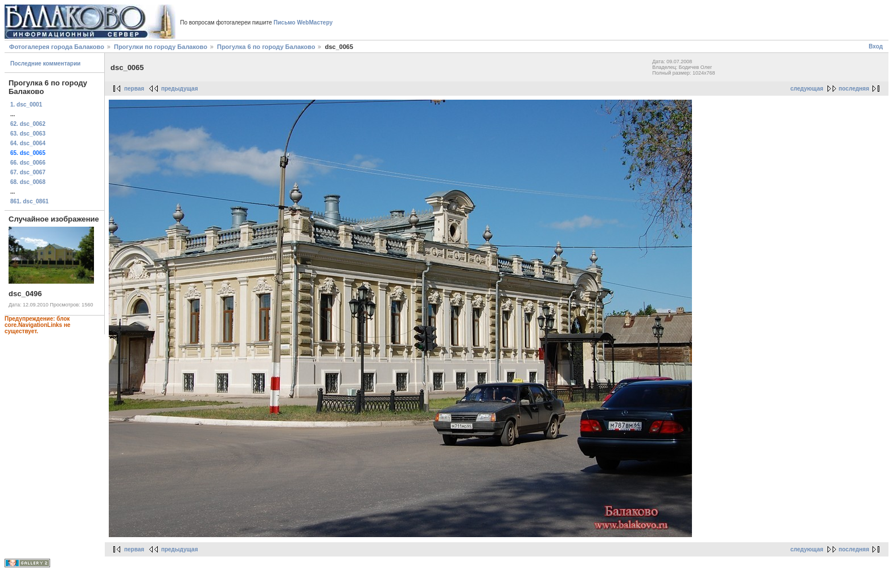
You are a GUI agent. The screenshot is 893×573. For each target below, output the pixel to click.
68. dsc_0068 (28, 182)
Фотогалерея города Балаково (56, 46)
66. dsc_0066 (28, 162)
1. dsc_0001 (26, 104)
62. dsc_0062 (28, 124)
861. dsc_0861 (29, 201)
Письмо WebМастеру (303, 22)
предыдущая (179, 88)
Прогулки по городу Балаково (160, 46)
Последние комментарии (45, 63)
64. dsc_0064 (28, 143)
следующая (807, 88)
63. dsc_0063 (28, 133)
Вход (876, 46)
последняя (854, 88)
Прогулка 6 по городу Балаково (266, 46)
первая (134, 88)
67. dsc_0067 (28, 172)
